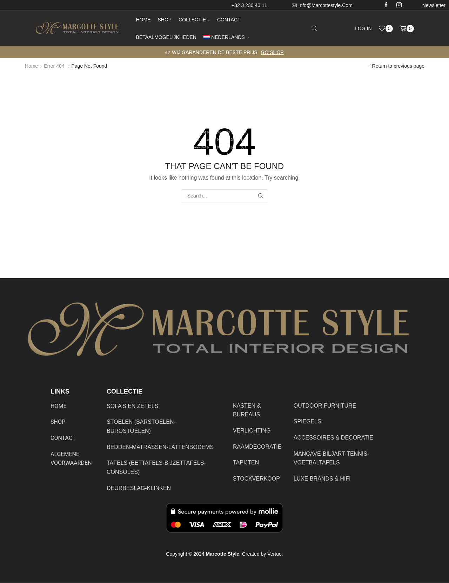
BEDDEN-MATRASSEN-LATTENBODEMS (160, 447)
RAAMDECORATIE (257, 447)
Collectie (194, 19)
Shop (165, 19)
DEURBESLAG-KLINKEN (139, 488)
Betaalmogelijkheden (166, 37)
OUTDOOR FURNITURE (325, 406)
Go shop (272, 52)
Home (143, 19)
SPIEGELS (307, 421)
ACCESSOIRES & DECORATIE (333, 438)
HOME (58, 406)
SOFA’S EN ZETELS (132, 406)
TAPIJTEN (246, 462)
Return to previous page (398, 66)
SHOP (58, 421)
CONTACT (63, 438)
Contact (229, 19)
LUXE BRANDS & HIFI (322, 479)
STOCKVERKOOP (256, 479)
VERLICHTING (252, 431)
